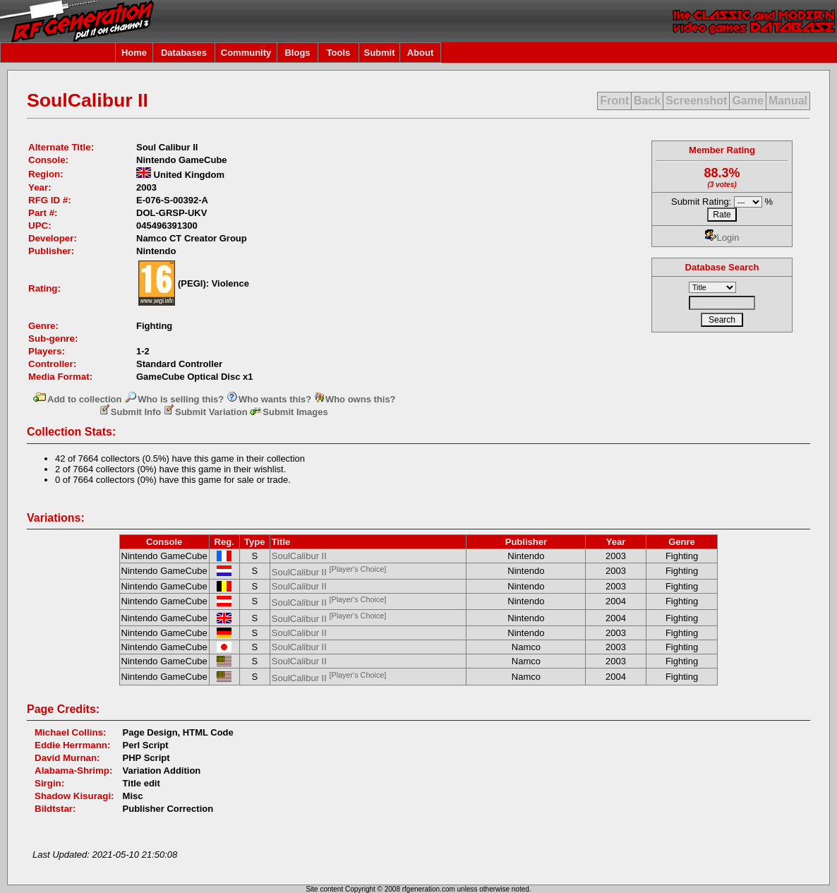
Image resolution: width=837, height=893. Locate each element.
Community (246, 52)
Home (134, 52)
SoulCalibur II (299, 556)
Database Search (722, 267)
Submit (379, 52)
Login (722, 237)
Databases (184, 52)
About (420, 52)
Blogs (297, 52)
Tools (339, 52)
